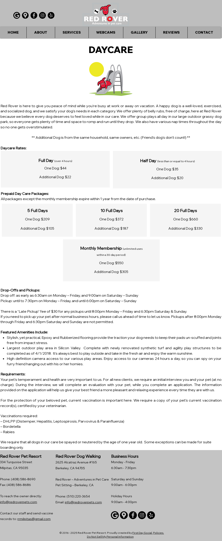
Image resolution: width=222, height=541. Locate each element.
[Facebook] (33, 15)
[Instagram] (42, 15)
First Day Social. (142, 532)
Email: (60, 502)
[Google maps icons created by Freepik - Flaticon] (25, 15)
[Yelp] (51, 15)
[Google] (16, 15)
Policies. (158, 532)
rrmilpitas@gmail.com (34, 519)
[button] (72, 32)
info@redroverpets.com (18, 502)
